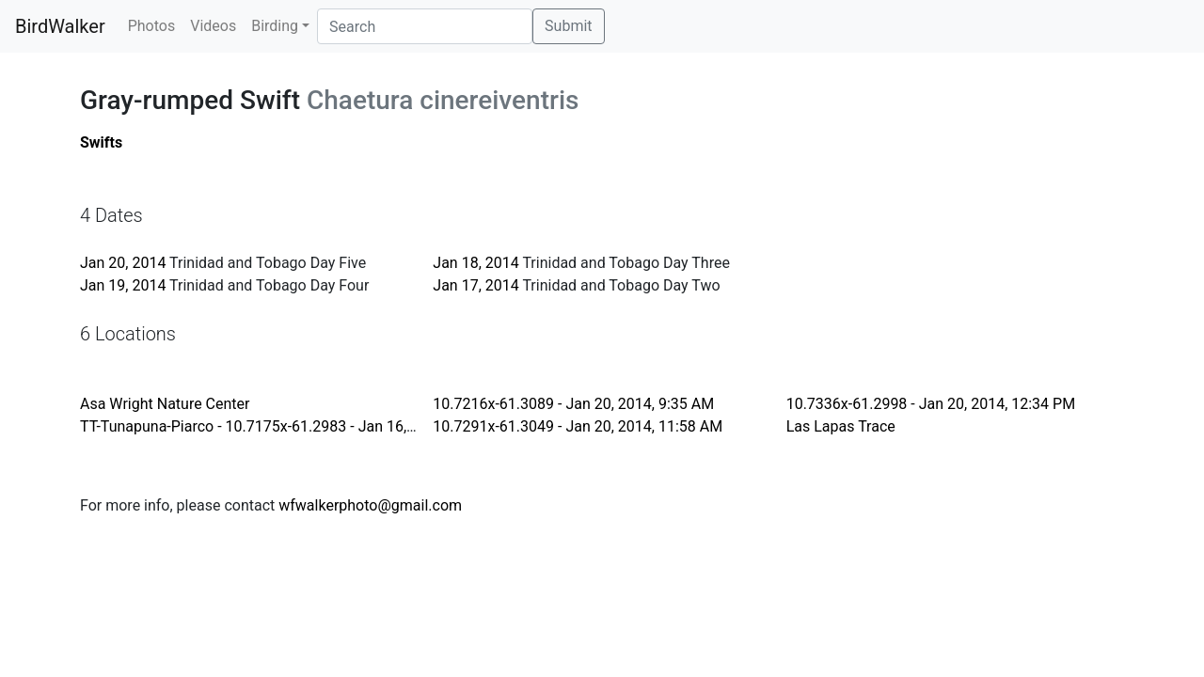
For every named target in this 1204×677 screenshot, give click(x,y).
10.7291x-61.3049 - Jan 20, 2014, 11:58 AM (577, 426)
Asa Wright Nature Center (164, 404)
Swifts (101, 142)
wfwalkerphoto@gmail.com (370, 505)
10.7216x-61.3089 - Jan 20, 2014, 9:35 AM (573, 404)
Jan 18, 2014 (475, 263)
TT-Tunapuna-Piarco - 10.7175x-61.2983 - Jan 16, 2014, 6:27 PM (293, 426)
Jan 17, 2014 (475, 285)
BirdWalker (60, 26)
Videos (213, 26)
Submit (568, 26)
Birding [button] (274, 26)
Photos (152, 26)
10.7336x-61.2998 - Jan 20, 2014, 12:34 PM (930, 404)
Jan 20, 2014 (123, 263)
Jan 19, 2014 (123, 285)
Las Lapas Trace (840, 426)
